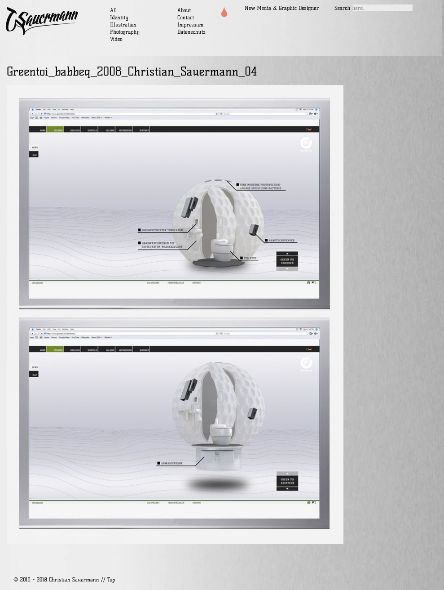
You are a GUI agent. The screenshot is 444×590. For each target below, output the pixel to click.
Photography (125, 31)
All (113, 10)
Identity (119, 17)
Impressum (190, 24)
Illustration (123, 24)
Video (116, 39)
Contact (185, 17)
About (184, 10)
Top (111, 579)
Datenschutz (191, 31)
